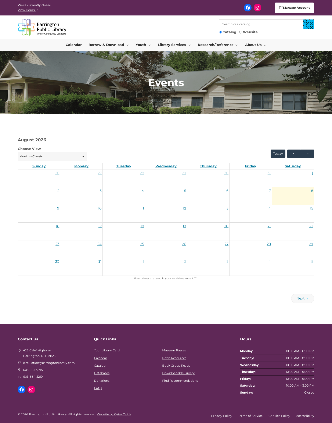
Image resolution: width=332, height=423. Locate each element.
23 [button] (57, 244)
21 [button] (269, 226)
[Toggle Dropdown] (128, 45)
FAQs (98, 388)
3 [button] (101, 191)
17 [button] (100, 226)
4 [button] (143, 191)
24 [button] (99, 244)
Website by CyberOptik (114, 414)
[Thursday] (208, 166)
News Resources (174, 358)
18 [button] (142, 226)
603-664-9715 (33, 370)
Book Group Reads (176, 366)
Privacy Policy (221, 416)
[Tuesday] (124, 166)
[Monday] (81, 166)
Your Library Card (107, 350)
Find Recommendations (180, 381)
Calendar (74, 45)
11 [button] (142, 208)
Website (250, 32)
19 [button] (184, 226)
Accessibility (305, 416)
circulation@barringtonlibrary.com (49, 363)
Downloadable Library (178, 373)
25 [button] (142, 244)
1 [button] (312, 173)
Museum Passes (174, 350)
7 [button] (270, 191)
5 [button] (185, 191)
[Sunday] (39, 166)
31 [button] (269, 173)
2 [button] (58, 191)
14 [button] (269, 208)
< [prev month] (294, 153)
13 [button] (226, 208)
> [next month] (307, 153)
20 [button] (226, 226)
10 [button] (100, 208)
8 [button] (312, 191)
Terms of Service (250, 416)
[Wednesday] (166, 166)
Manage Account (294, 8)
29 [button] (184, 173)
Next (302, 298)
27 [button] (100, 173)
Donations (101, 381)
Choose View (52, 154)
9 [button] (58, 208)
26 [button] (57, 173)
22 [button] (311, 226)
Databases (101, 373)
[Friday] (251, 166)
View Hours (28, 10)
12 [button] (184, 208)
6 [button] (227, 191)
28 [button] (142, 173)
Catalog (229, 32)
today (278, 153)
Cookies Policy (279, 416)
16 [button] (57, 226)
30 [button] (226, 173)
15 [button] (311, 208)
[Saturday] (293, 166)
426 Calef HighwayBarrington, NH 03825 (39, 353)
